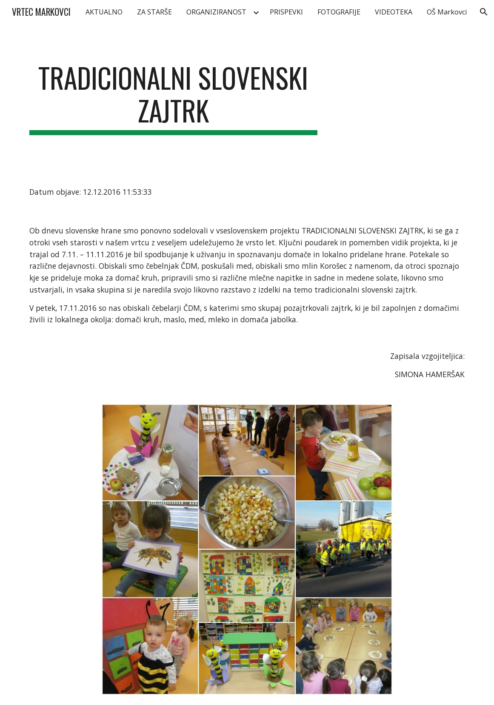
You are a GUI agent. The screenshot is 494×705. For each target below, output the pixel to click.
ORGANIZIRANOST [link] (216, 12)
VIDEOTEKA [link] (393, 12)
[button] (484, 12)
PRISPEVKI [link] (286, 12)
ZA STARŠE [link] (154, 12)
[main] (173, 98)
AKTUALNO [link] (104, 12)
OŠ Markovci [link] (447, 12)
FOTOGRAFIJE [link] (338, 12)
